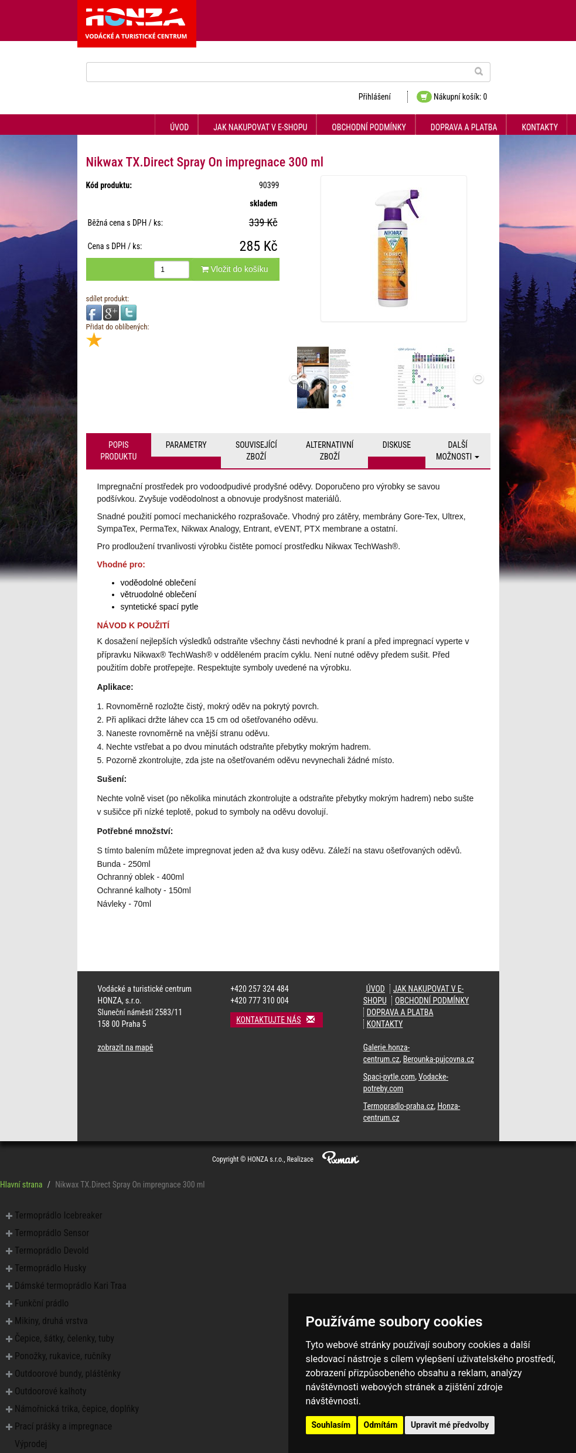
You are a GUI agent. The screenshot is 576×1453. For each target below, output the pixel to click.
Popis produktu (118, 450)
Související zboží (256, 450)
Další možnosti (458, 450)
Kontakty (540, 127)
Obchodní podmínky (368, 127)
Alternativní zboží (329, 450)
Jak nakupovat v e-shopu (260, 127)
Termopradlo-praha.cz (398, 1106)
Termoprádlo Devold (51, 1250)
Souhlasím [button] (331, 1425)
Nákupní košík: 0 (452, 97)
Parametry (186, 445)
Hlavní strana (21, 1184)
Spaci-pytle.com (389, 1076)
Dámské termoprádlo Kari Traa (71, 1285)
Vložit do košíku (234, 269)
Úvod (179, 127)
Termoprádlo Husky (50, 1268)
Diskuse (397, 445)
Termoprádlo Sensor (52, 1232)
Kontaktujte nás (279, 1020)
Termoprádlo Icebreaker (59, 1215)
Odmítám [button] (381, 1425)
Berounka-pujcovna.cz (438, 1059)
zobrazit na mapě (126, 1047)
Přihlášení (375, 96)
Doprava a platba (464, 127)
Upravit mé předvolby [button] (450, 1425)
